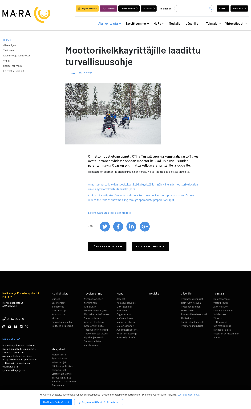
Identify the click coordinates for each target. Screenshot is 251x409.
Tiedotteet (9, 50)
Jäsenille (194, 23)
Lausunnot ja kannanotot (16, 55)
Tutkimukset (220, 322)
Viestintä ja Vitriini (62, 373)
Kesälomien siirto (94, 325)
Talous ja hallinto (61, 377)
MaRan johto (59, 354)
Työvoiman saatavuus (96, 333)
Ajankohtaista (109, 23)
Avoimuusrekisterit (127, 329)
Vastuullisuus (220, 302)
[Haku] (194, 8)
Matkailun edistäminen (96, 314)
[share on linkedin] (131, 230)
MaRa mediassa (125, 318)
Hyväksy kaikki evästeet (56, 402)
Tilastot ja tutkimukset (65, 381)
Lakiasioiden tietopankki (194, 314)
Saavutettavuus (92, 318)
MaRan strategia (126, 322)
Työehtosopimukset (192, 298)
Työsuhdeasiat (129, 8)
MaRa (159, 23)
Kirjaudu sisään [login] (87, 8)
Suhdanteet (219, 314)
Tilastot (218, 318)
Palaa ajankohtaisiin (107, 246)
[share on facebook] (118, 230)
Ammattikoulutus (94, 322)
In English (165, 8)
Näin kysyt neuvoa (191, 302)
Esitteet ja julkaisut (13, 70)
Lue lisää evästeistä (188, 394)
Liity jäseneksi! (108, 8)
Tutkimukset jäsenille (193, 322)
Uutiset (7, 40)
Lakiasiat (149, 8)
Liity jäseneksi (124, 306)
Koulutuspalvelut (126, 302)
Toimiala (213, 23)
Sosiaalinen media (13, 65)
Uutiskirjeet (187, 318)
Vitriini (223, 8)
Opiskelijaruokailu (94, 337)
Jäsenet (121, 298)
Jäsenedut (122, 310)
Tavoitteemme (137, 23)
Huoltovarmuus (222, 298)
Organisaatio (124, 314)
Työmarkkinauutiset (192, 325)
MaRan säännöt (125, 325)
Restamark (239, 8)
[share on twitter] (105, 230)
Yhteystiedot (236, 23)
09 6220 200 (13, 318)
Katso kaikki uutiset (150, 246)
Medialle (174, 23)
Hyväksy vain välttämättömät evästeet (98, 402)
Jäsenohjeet (10, 45)
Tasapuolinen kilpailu (96, 329)
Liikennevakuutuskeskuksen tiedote (109, 213)
